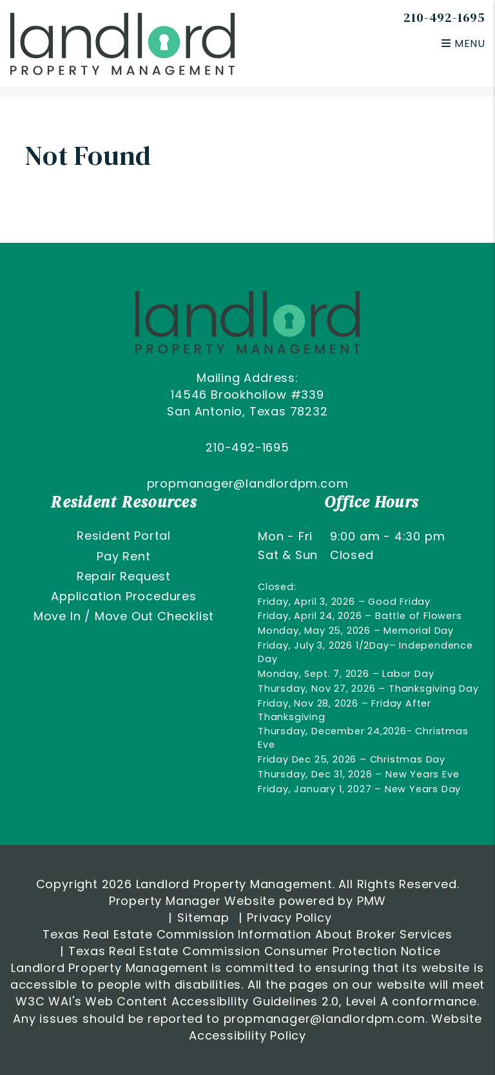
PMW (371, 901)
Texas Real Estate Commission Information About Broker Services (247, 934)
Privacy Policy (289, 917)
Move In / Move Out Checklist (124, 616)
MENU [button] (463, 43)
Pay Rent (123, 556)
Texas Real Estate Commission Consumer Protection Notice (254, 951)
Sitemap (203, 917)
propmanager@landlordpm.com (248, 483)
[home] (122, 42)
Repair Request (124, 576)
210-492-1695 (444, 17)
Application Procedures (124, 596)
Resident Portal (124, 536)
